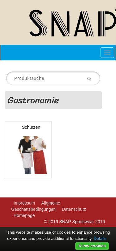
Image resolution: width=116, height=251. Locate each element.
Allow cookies (92, 246)
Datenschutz (74, 209)
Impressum (24, 203)
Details (100, 238)
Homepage (24, 215)
